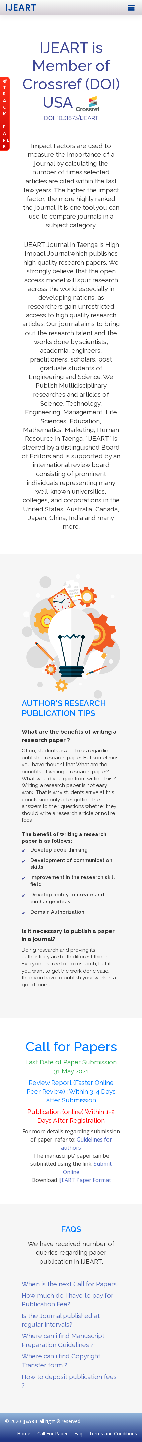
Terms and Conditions (113, 1433)
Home (23, 1433)
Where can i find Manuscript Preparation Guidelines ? (63, 1340)
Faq (78, 1433)
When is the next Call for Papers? (71, 1284)
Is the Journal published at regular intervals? (61, 1320)
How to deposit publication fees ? (69, 1381)
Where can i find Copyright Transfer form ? (61, 1360)
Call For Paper (52, 1433)
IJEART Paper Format (84, 1180)
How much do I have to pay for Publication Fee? (67, 1300)
